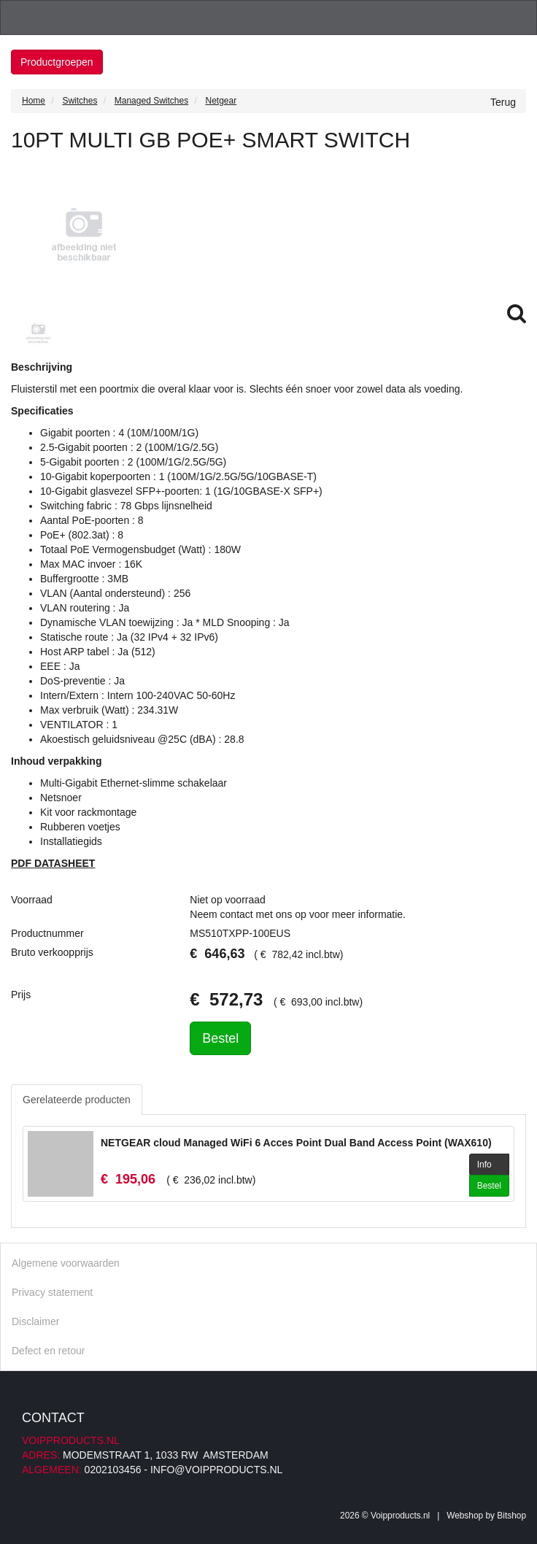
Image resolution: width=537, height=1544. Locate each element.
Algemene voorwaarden (66, 1263)
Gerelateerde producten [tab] (77, 1099)
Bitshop (511, 1515)
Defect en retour (48, 1350)
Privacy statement (52, 1292)
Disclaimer (35, 1321)
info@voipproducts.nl (216, 1469)
